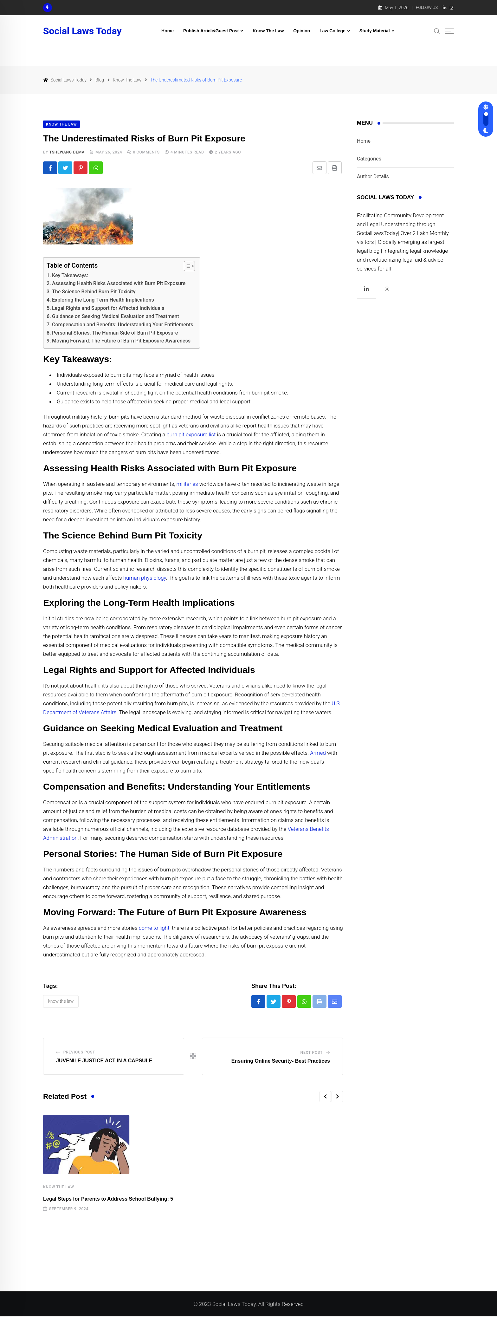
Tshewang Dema (67, 152)
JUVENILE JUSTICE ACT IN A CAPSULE (104, 1061)
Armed (318, 753)
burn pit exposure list (191, 435)
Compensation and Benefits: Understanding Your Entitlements (122, 325)
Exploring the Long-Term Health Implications (103, 300)
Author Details (373, 176)
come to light (154, 928)
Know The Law (268, 30)
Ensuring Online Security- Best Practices (280, 1061)
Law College (332, 30)
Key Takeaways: (70, 275)
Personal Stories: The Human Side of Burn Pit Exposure (115, 333)
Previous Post (79, 1053)
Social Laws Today (82, 31)
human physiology (144, 578)
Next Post (311, 1053)
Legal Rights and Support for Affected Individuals (108, 308)
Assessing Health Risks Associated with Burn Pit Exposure (118, 284)
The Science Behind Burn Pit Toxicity (94, 292)
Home (167, 30)
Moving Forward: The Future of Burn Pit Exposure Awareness (121, 341)
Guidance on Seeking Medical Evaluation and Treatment (115, 317)
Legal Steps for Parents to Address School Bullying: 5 (108, 1199)
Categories (369, 159)
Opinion (301, 30)
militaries (187, 484)
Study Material (374, 30)
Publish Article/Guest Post (211, 30)
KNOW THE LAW (61, 1001)
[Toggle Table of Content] (186, 266)
